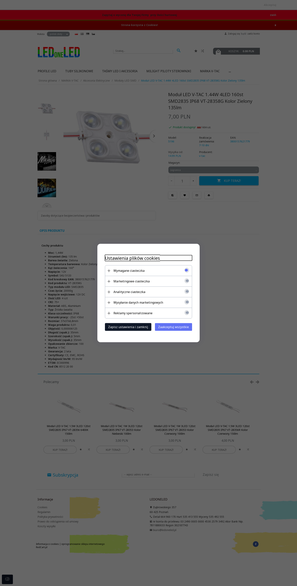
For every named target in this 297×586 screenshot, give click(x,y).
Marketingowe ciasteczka (131, 281)
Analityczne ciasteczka (129, 292)
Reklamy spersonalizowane (132, 313)
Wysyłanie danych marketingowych (138, 302)
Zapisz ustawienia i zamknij (128, 327)
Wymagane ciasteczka (129, 271)
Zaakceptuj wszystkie (173, 327)
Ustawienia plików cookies (132, 258)
